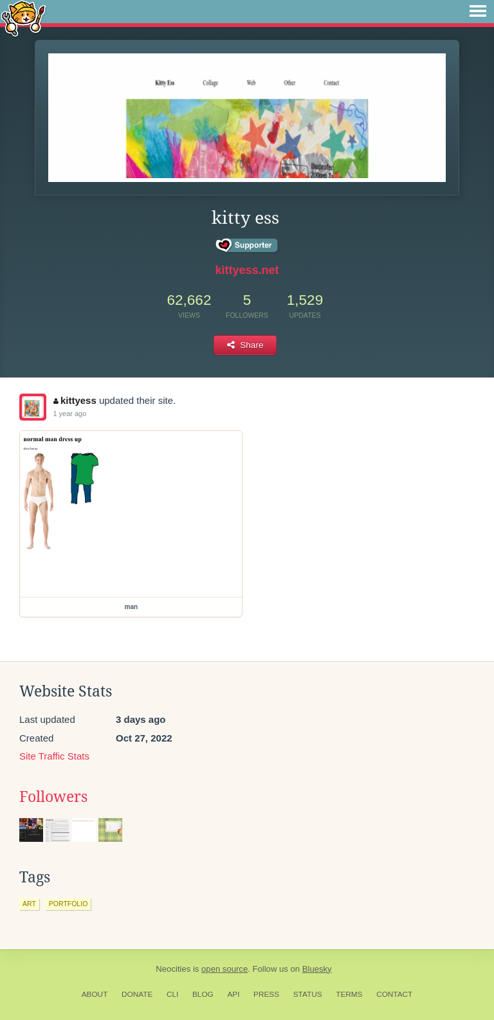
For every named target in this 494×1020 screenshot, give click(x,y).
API (233, 994)
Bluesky (317, 969)
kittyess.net (247, 270)
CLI (172, 994)
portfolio (68, 903)
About (95, 994)
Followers (53, 796)
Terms (349, 994)
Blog (203, 994)
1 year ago (69, 413)
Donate (137, 994)
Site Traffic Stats (54, 756)
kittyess (74, 400)
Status (307, 994)
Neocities (173, 969)
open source (224, 969)
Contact (394, 994)
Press (266, 994)
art (29, 903)
